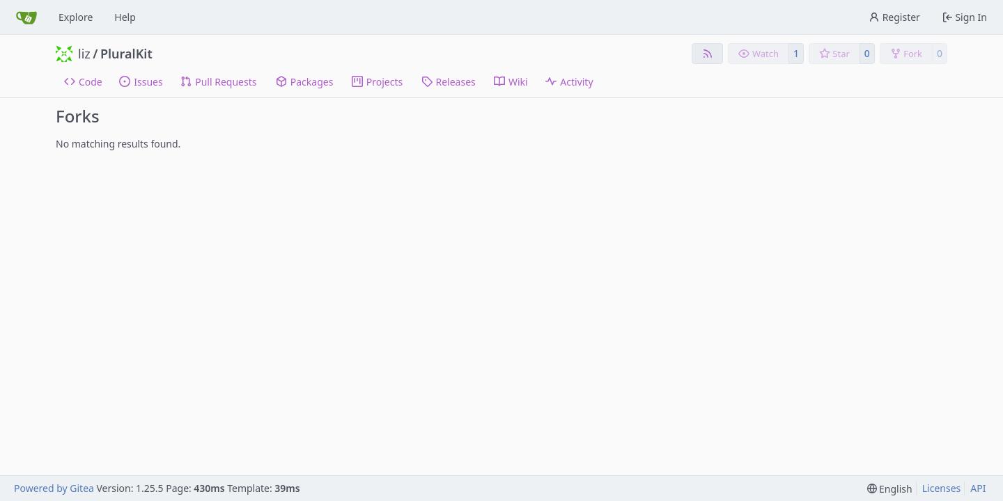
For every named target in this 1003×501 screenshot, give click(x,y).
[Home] (26, 17)
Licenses (941, 488)
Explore (76, 17)
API (978, 488)
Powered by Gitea (54, 488)
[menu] (889, 488)
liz (84, 54)
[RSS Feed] (708, 53)
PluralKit (126, 54)
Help (125, 17)
